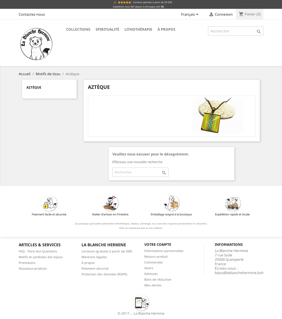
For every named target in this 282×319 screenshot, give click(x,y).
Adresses (151, 274)
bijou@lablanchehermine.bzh (239, 272)
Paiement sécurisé (95, 268)
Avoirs (148, 268)
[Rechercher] (235, 31)
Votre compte (157, 244)
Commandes (153, 262)
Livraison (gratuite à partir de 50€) (107, 251)
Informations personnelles (164, 251)
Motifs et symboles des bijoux (41, 257)
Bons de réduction (157, 279)
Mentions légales (94, 257)
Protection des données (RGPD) (104, 274)
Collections (78, 29)
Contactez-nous (32, 14)
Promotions (27, 263)
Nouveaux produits (33, 268)
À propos (166, 29)
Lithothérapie (138, 29)
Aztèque (33, 87)
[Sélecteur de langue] (190, 14)
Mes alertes (152, 285)
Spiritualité (107, 29)
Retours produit (156, 256)
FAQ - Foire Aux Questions (38, 251)
